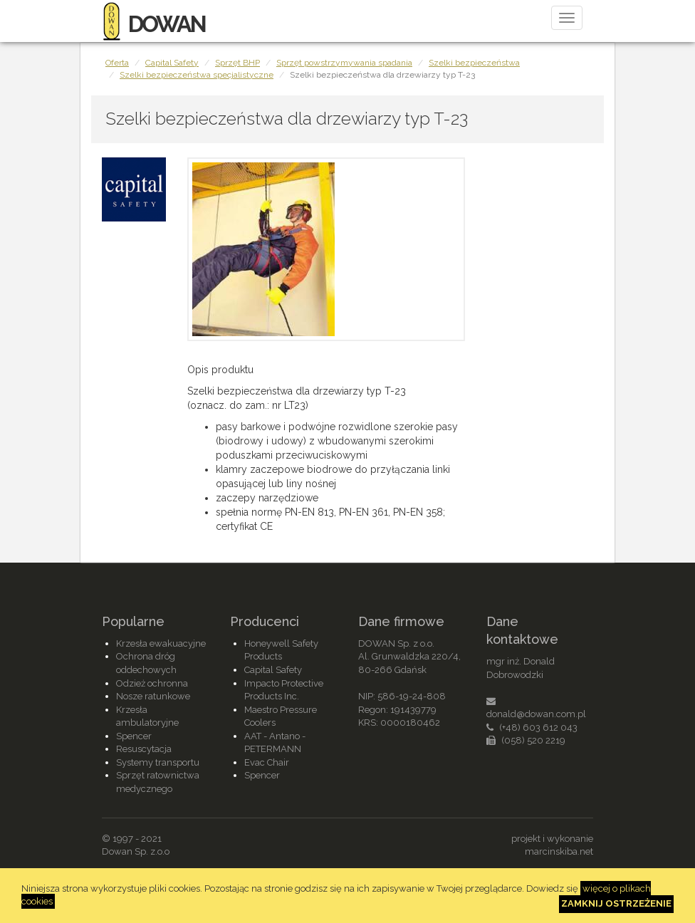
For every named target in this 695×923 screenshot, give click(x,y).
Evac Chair (266, 762)
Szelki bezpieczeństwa (474, 63)
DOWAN (153, 23)
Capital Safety (172, 63)
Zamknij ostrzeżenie (616, 903)
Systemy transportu (157, 762)
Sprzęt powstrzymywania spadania (344, 63)
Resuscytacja (144, 749)
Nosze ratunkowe (153, 696)
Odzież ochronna (152, 683)
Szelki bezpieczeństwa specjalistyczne (196, 75)
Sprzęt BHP (237, 63)
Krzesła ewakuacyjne (161, 643)
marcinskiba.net (559, 851)
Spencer (134, 736)
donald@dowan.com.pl (536, 714)
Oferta (117, 63)
